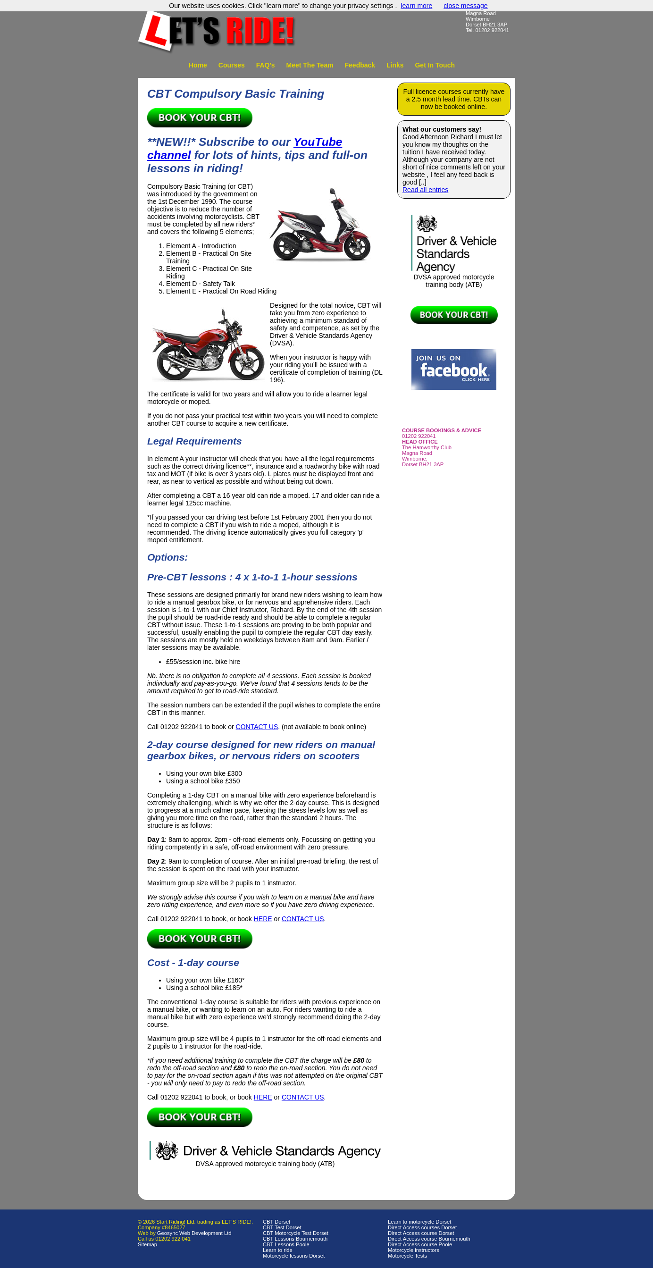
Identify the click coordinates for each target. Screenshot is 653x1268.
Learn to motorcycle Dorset (419, 1222)
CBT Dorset (276, 1222)
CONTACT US (257, 727)
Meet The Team (310, 65)
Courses (231, 65)
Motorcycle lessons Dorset (294, 1256)
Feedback (360, 65)
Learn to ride (278, 1250)
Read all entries (425, 189)
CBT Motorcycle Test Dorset (295, 1233)
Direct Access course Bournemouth (429, 1239)
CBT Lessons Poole (286, 1244)
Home (198, 65)
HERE (263, 919)
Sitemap (147, 1244)
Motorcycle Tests (407, 1256)
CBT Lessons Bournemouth (295, 1239)
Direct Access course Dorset (421, 1233)
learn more (416, 5)
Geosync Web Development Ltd (194, 1233)
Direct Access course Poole (420, 1244)
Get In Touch (435, 65)
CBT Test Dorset (282, 1227)
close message (465, 5)
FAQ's (265, 65)
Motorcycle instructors (413, 1250)
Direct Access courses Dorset (422, 1227)
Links (395, 65)
